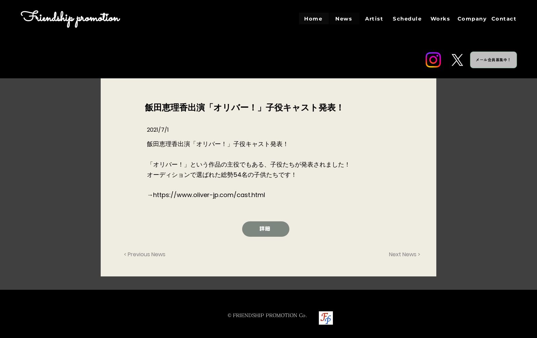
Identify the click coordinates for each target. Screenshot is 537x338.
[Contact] (504, 18)
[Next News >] (403, 254)
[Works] (441, 18)
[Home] (314, 18)
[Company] (472, 18)
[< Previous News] (146, 254)
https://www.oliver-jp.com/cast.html (209, 195)
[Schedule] (408, 18)
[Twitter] (457, 60)
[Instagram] (433, 60)
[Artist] (375, 18)
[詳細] (265, 229)
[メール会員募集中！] (493, 59)
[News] (344, 18)
